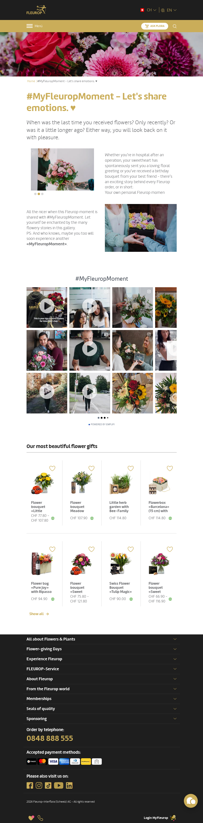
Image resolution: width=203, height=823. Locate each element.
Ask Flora (157, 26)
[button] (35, 194)
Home (31, 81)
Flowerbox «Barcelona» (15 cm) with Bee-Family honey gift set (160, 510)
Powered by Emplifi (101, 424)
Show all (36, 613)
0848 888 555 (50, 738)
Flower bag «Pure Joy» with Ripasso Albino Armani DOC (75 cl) (42, 591)
